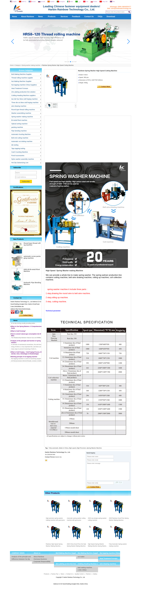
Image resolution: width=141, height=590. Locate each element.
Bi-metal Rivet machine (19, 120)
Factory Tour (54, 574)
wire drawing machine (18, 106)
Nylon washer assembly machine (22, 159)
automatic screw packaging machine (32, 257)
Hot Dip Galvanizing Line (19, 162)
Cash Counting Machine (19, 152)
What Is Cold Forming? (18, 332)
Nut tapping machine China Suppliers (24, 85)
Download (111, 16)
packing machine (17, 127)
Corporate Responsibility (42, 561)
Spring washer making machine (31, 65)
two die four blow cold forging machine (24, 99)
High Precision (81, 448)
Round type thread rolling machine (23, 109)
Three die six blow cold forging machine (24, 102)
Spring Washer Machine (94, 448)
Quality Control (79, 574)
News (40, 16)
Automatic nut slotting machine (21, 141)
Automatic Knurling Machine (21, 134)
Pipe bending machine (19, 131)
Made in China (63, 448)
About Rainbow (27, 16)
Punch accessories (17, 155)
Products (52, 16)
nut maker (81, 557)
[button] (65, 61)
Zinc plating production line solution (23, 92)
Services (64, 16)
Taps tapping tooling (18, 148)
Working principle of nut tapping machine (24, 358)
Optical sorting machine (19, 124)
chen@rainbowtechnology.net (121, 8)
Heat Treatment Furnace (19, 88)
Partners (88, 574)
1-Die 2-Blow (82, 570)
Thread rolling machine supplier (22, 78)
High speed (72, 448)
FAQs (100, 16)
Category (17, 65)
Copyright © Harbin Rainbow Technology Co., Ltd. (70, 577)
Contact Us (89, 16)
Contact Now (26, 315)
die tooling (14, 145)
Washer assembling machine (21, 113)
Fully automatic (53, 448)
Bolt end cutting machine (19, 138)
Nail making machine (85, 567)
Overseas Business (40, 559)
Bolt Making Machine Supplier (21, 74)
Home (14, 16)
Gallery (95, 574)
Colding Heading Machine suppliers (23, 95)
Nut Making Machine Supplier (21, 81)
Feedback (76, 16)
